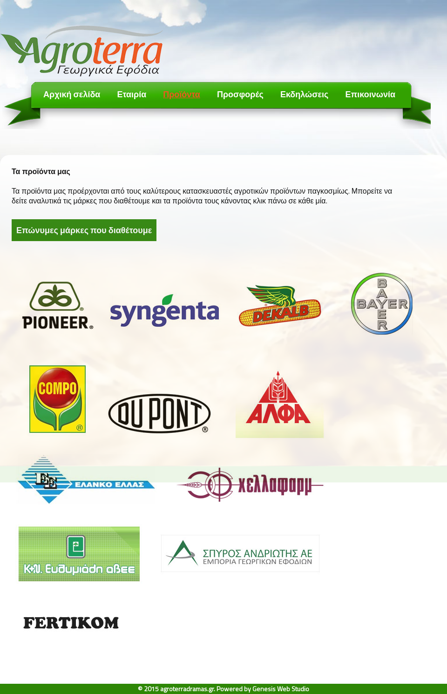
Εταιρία (131, 94)
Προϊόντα (181, 94)
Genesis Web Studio (280, 689)
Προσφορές (240, 94)
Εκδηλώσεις (304, 94)
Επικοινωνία (370, 94)
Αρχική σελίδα (71, 94)
